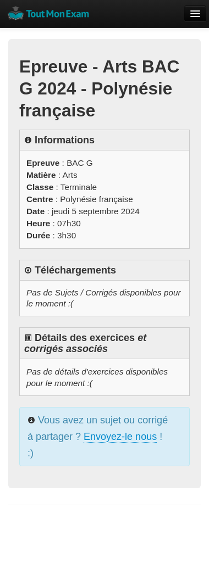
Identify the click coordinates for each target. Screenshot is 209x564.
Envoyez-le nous (120, 436)
